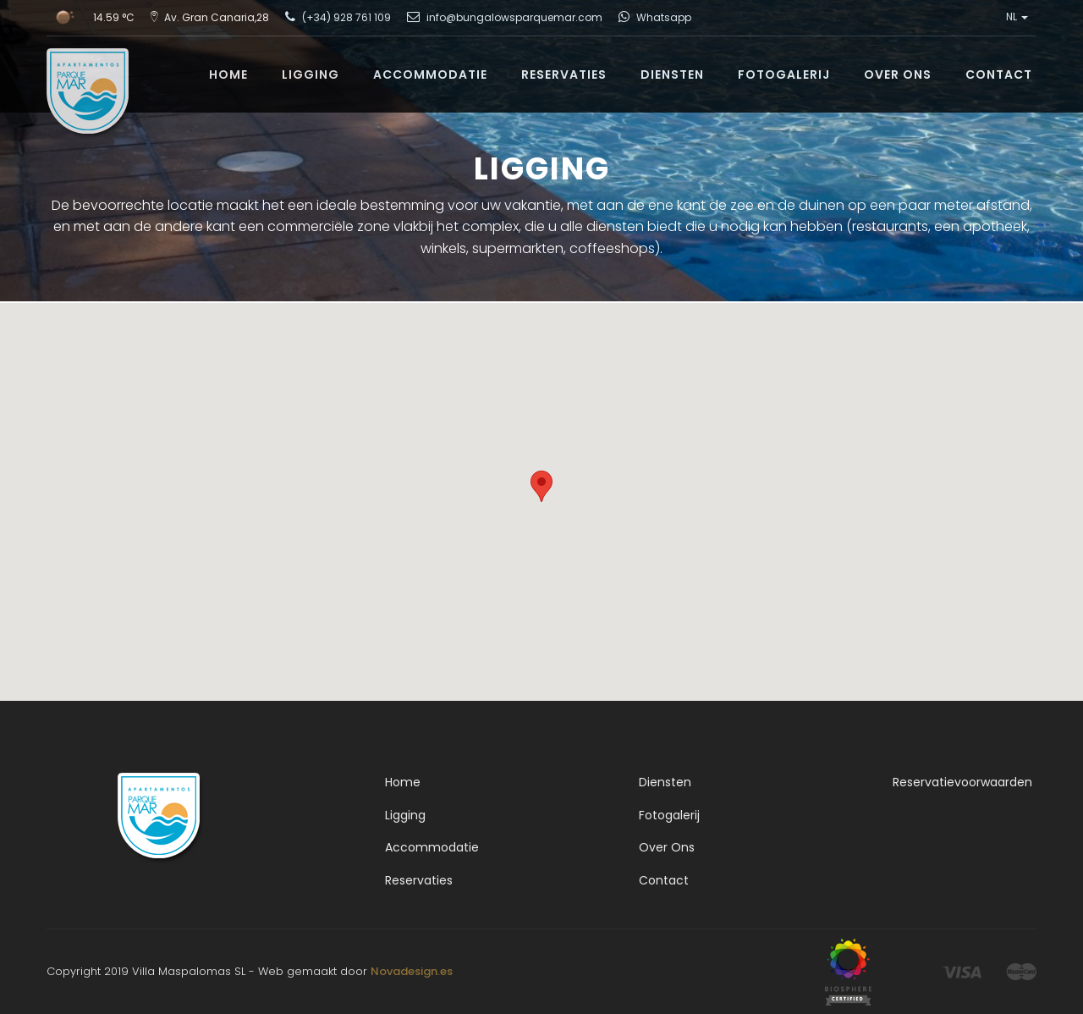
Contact (664, 880)
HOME (228, 74)
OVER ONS (898, 74)
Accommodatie (432, 847)
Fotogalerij (669, 815)
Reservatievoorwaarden (962, 782)
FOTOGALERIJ (784, 74)
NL (1017, 17)
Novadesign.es (412, 971)
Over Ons (667, 847)
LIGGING (310, 74)
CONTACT (998, 74)
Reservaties (419, 880)
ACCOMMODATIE (430, 74)
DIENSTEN (672, 74)
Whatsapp (663, 17)
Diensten (665, 782)
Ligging (405, 815)
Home (403, 782)
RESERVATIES (564, 74)
